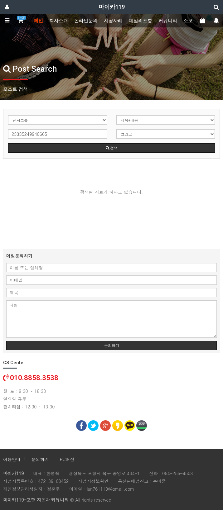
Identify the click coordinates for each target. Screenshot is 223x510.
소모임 (190, 20)
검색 (112, 148)
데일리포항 (140, 20)
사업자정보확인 (93, 481)
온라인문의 (86, 20)
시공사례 (113, 20)
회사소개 (58, 20)
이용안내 (12, 459)
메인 (38, 20)
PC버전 (67, 459)
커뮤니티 (167, 20)
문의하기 (111, 345)
